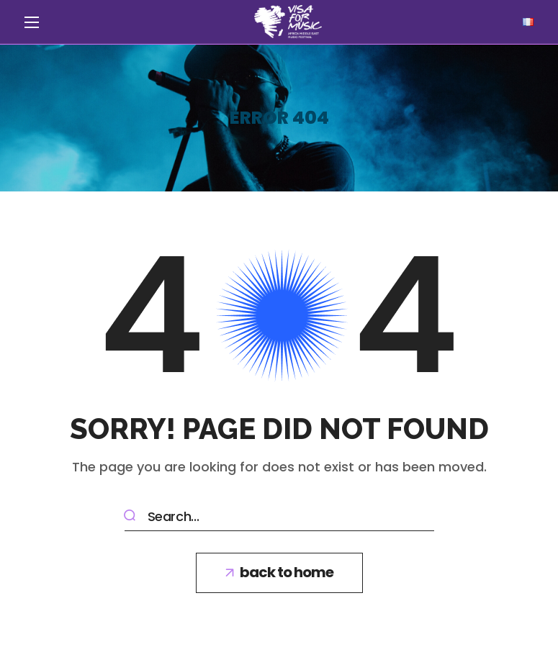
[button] (279, 573)
